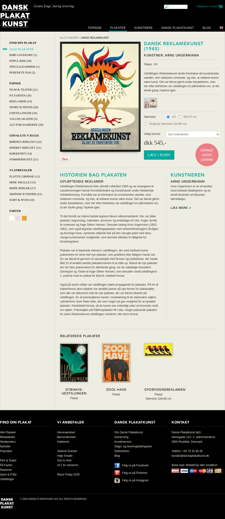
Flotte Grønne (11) (24, 176)
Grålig (18, 218)
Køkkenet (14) (20, 153)
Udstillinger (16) (23, 112)
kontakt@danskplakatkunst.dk (190, 455)
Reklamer (6, 469)
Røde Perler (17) (22, 188)
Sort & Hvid (64, 460)
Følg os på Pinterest (134, 473)
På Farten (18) (20, 95)
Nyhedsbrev (121, 451)
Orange (24, 218)
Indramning (121, 437)
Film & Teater (8, 460)
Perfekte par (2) (22, 72)
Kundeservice (122, 441)
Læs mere (179, 208)
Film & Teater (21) (23, 89)
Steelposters (8, 441)
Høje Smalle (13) (22, 182)
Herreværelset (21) (25, 147)
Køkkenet (63, 441)
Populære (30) (20, 60)
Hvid (11, 218)
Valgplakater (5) (23, 118)
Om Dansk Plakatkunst (128, 432)
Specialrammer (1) (24, 66)
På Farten (6, 465)
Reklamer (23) (20, 101)
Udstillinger (7, 479)
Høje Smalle (64, 455)
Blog (207, 27)
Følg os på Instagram (135, 480)
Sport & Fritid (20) (23, 107)
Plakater (118, 27)
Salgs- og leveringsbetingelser (133, 446)
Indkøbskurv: (207, 6)
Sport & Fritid (8, 474)
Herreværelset (66, 432)
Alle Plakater (21, 49)
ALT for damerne (67, 465)
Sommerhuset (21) (23, 159)
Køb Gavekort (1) (23, 54)
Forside (94, 27)
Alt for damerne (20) (26, 124)
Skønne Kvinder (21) (25, 193)
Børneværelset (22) (25, 141)
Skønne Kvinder (67, 451)
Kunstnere (143, 27)
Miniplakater (7, 437)
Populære (6, 451)
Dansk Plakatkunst (177, 27)
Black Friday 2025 (68, 474)
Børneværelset (66, 437)
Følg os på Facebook (135, 465)
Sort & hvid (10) (21, 199)
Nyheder (5, 446)
